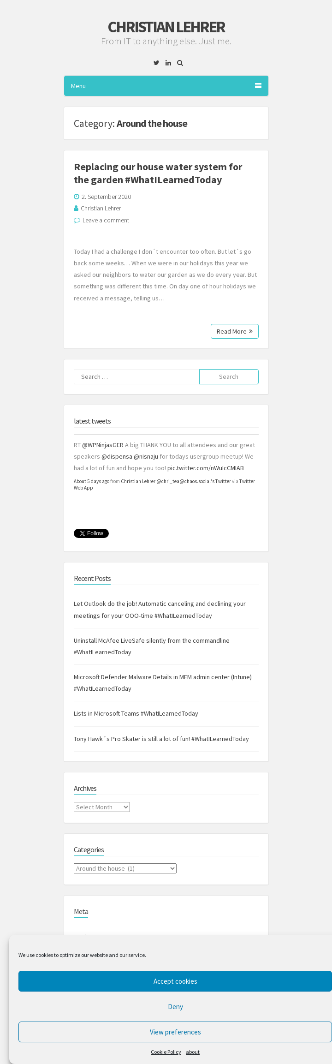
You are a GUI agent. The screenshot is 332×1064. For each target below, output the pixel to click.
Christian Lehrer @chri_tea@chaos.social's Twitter (176, 481)
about (193, 1051)
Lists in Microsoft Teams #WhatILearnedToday (136, 713)
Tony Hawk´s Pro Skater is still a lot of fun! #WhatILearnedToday (161, 739)
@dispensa (116, 456)
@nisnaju (146, 456)
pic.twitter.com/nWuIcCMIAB (205, 468)
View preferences (175, 1032)
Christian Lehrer (166, 27)
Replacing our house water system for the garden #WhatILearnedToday (158, 173)
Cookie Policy (166, 1051)
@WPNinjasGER (103, 445)
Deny (175, 1006)
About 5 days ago (91, 481)
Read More (235, 331)
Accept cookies (175, 981)
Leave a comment (106, 220)
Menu (166, 86)
